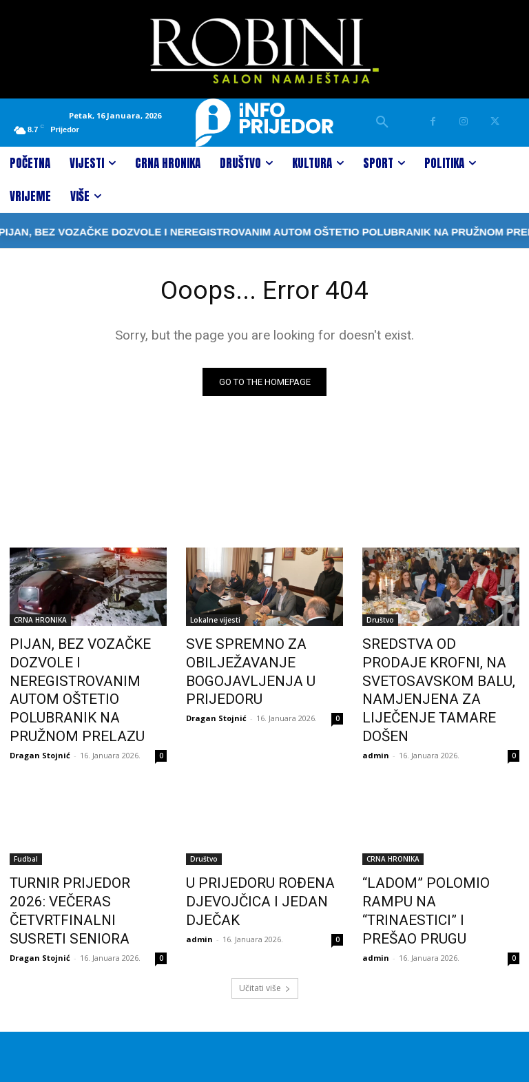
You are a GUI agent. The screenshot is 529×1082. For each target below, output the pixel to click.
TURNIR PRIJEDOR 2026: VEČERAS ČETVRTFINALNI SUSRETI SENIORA (77, 863)
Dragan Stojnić (40, 721)
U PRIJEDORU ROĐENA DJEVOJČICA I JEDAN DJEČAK (245, 863)
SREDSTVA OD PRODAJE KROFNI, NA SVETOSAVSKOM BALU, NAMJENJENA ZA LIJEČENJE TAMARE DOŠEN (437, 666)
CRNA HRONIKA (40, 620)
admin (375, 706)
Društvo (380, 620)
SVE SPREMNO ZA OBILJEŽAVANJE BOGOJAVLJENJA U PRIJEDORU (238, 666)
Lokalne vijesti (215, 620)
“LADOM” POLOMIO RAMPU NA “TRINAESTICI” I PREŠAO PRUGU (434, 863)
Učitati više (265, 925)
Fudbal (26, 825)
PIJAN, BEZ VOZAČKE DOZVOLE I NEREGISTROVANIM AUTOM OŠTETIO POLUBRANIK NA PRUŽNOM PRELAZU (82, 673)
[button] (382, 122)
